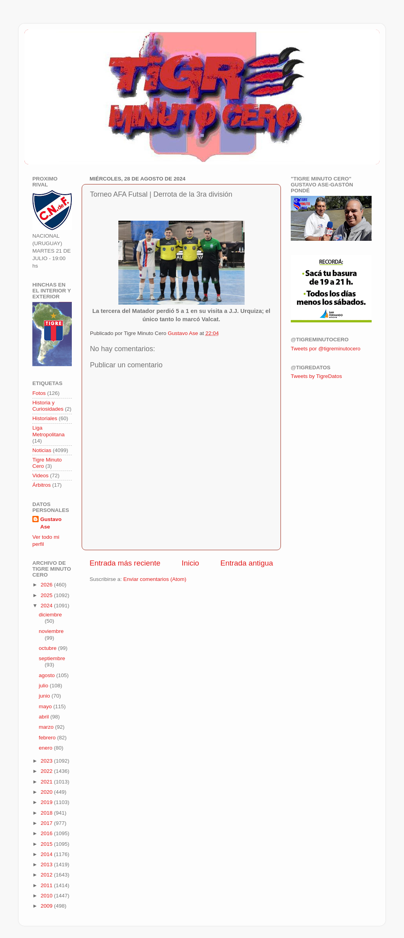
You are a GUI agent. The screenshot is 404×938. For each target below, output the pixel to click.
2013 (47, 864)
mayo (46, 706)
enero (46, 748)
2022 (47, 771)
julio (44, 686)
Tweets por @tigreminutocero (326, 349)
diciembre (50, 615)
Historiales (44, 418)
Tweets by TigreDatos (316, 376)
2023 (47, 761)
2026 (47, 585)
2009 (47, 906)
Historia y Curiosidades (48, 406)
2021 (47, 782)
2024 (47, 606)
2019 (47, 802)
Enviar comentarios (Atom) (155, 579)
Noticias (41, 450)
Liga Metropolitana (48, 431)
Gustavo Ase (51, 523)
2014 (47, 854)
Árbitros (41, 485)
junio (45, 696)
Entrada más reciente (125, 563)
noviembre (51, 631)
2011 (47, 885)
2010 (47, 896)
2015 (47, 844)
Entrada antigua (247, 563)
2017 (47, 823)
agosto (47, 675)
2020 (47, 792)
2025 (47, 595)
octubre (48, 648)
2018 (47, 813)
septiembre (52, 658)
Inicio (190, 563)
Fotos (39, 393)
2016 (47, 833)
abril (44, 717)
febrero (48, 738)
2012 (47, 875)
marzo (47, 727)
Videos (40, 475)
